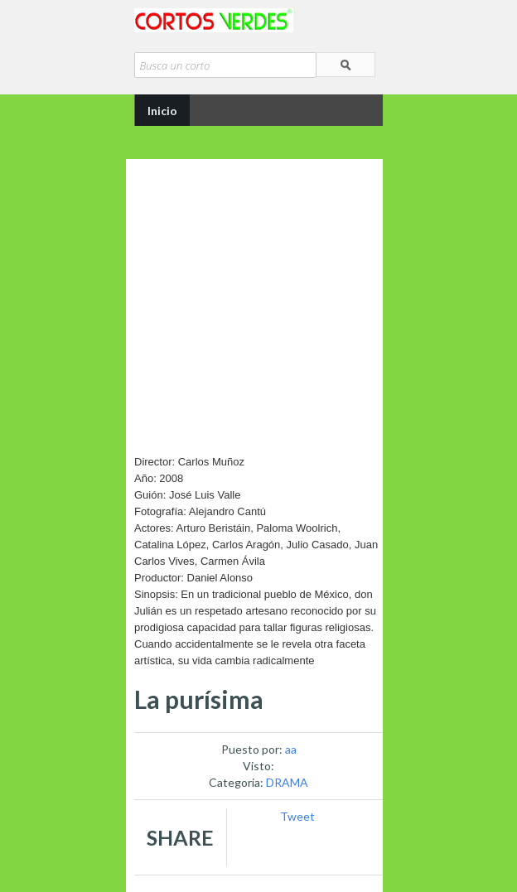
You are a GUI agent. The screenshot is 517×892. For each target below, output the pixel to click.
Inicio (162, 111)
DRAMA (287, 782)
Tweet (297, 816)
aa (291, 749)
